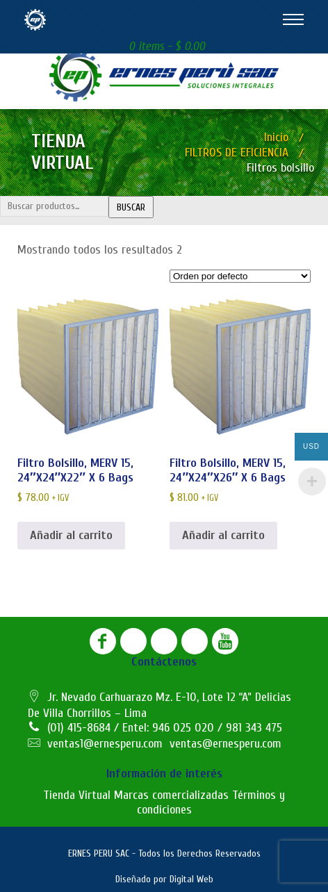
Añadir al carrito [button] (71, 535)
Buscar (131, 207)
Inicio (276, 137)
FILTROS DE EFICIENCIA (236, 152)
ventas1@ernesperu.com (105, 743)
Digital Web (191, 879)
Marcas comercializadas (171, 795)
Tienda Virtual (76, 795)
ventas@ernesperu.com (225, 743)
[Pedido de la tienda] (240, 276)
